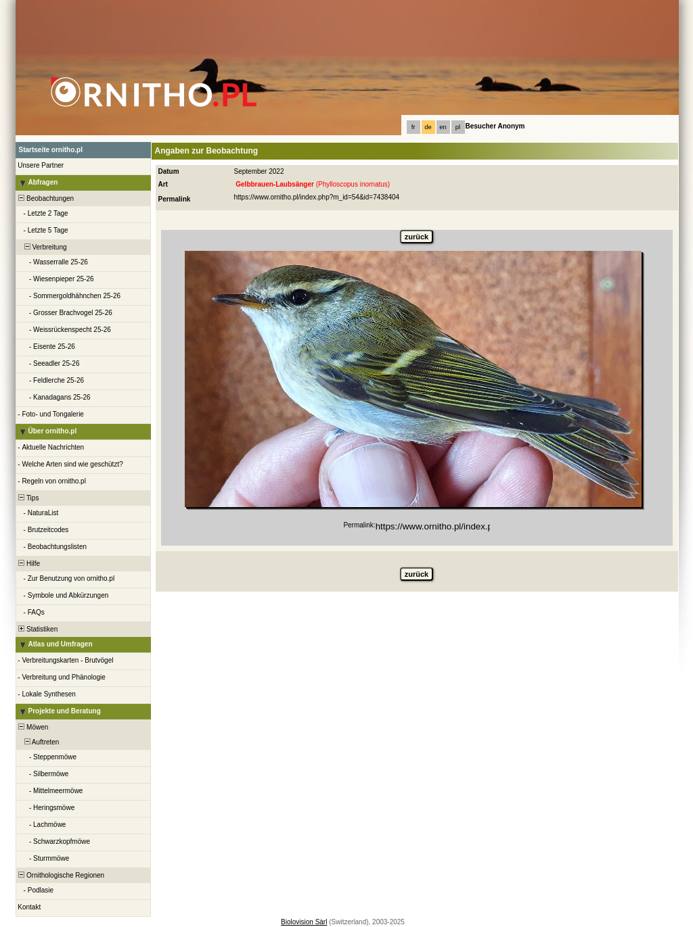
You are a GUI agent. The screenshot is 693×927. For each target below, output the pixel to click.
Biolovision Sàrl (304, 922)
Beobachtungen (45, 198)
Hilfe (29, 563)
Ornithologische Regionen (61, 875)
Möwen (33, 727)
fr (413, 127)
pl (457, 127)
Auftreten (38, 742)
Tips (28, 498)
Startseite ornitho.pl (51, 149)
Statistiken (37, 629)
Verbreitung (42, 247)
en (442, 127)
